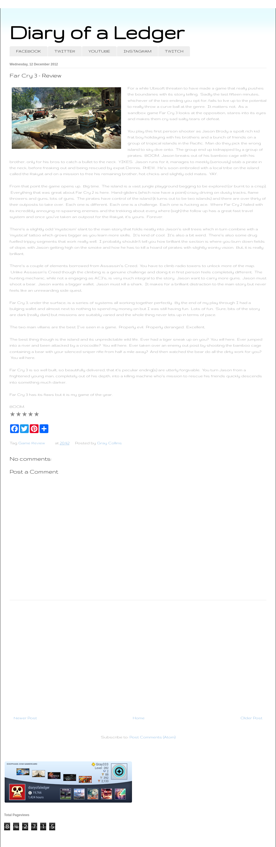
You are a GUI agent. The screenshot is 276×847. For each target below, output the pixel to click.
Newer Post (25, 718)
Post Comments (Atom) (152, 737)
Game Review (31, 443)
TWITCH (174, 51)
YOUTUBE (99, 51)
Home (139, 718)
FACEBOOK (28, 51)
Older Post (251, 718)
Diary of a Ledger (97, 32)
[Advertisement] (138, 655)
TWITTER (64, 51)
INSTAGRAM (137, 51)
